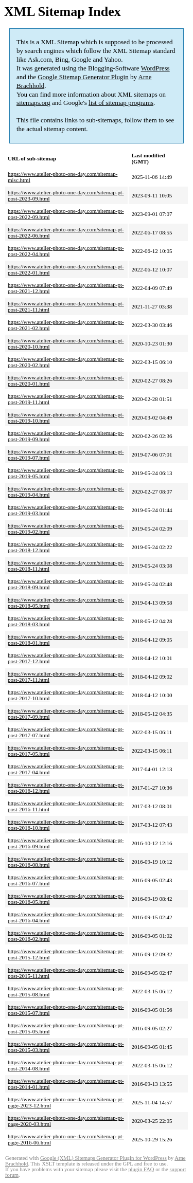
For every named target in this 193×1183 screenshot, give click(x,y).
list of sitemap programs (121, 102)
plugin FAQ (141, 1169)
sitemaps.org (33, 102)
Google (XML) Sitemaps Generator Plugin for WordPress (103, 1158)
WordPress (155, 68)
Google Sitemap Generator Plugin (83, 77)
